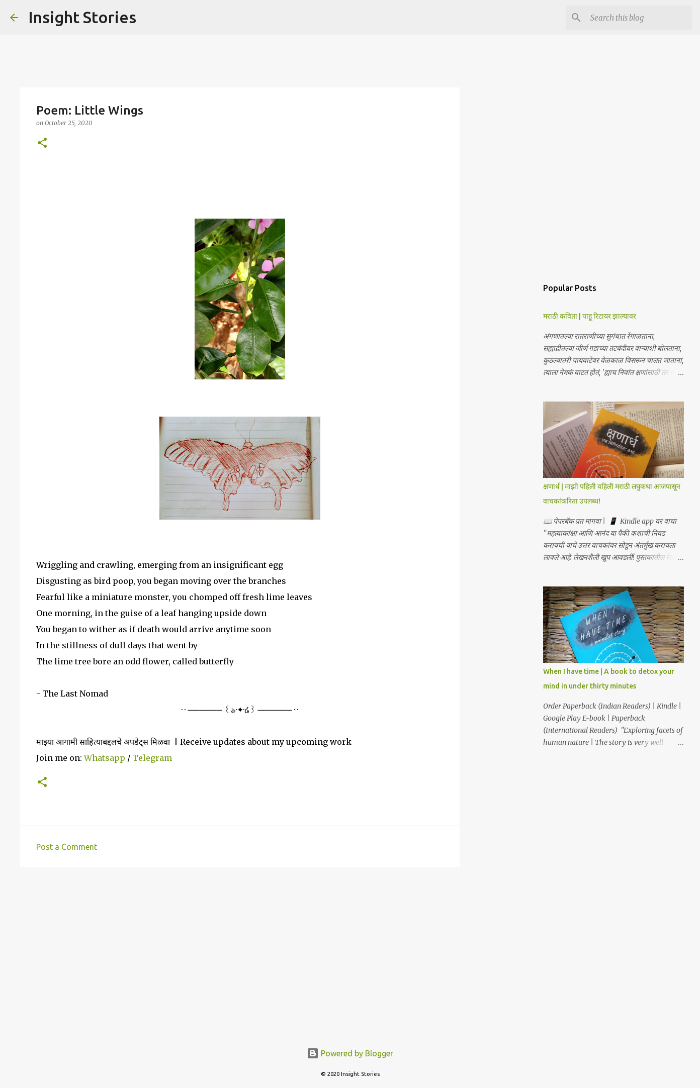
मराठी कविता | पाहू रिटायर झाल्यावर (589, 316)
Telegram (152, 758)
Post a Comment (66, 846)
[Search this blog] (639, 18)
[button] (42, 143)
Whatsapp (104, 758)
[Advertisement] (240, 952)
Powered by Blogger (350, 1053)
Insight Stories (82, 17)
